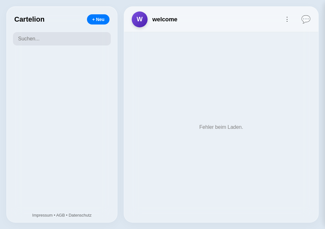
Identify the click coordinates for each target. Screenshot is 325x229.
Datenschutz (80, 215)
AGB (60, 215)
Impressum (42, 215)
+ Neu (98, 19)
